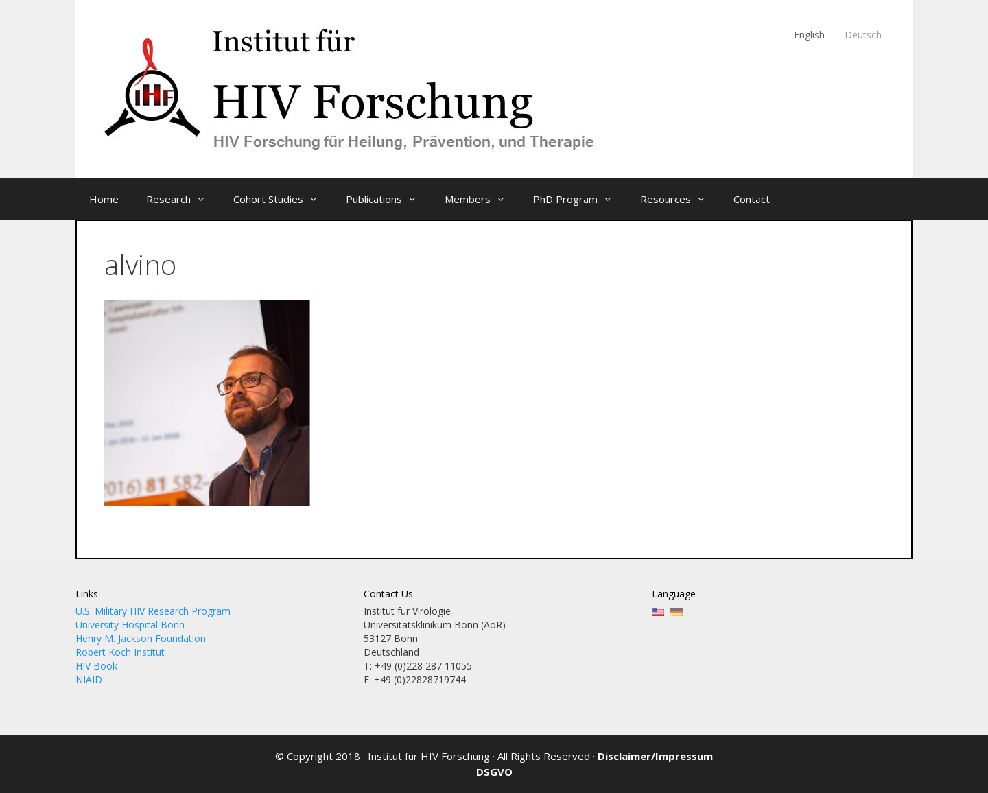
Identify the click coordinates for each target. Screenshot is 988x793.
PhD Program (579, 199)
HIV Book (96, 665)
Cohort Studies (282, 199)
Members (482, 199)
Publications (388, 199)
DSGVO (494, 772)
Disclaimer (624, 756)
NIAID (88, 679)
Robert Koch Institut (120, 652)
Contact (751, 199)
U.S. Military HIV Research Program (153, 610)
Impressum (684, 756)
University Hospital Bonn (130, 624)
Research (183, 199)
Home (104, 199)
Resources (680, 199)
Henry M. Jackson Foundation (140, 638)
